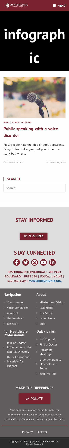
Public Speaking (21, 122)
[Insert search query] (34, 188)
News (6, 122)
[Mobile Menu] (59, 5)
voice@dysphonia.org (45, 281)
